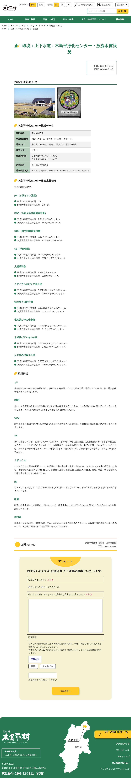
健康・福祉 (30, 19)
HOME (4, 28)
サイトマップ (123, 746)
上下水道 (42, 28)
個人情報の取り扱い (120, 752)
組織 (12, 31)
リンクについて (122, 740)
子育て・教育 (49, 19)
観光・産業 (68, 19)
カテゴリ (14, 28)
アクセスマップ (122, 734)
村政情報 (120, 19)
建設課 (35, 31)
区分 (23, 28)
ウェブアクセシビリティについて (115, 759)
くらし (11, 19)
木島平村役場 (23, 31)
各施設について (55, 28)
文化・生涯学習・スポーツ (94, 19)
